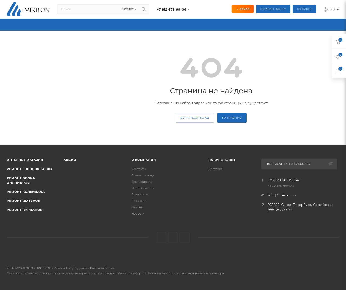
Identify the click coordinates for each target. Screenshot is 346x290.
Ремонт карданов (24, 210)
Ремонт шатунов (23, 200)
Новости (137, 213)
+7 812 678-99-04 (171, 9)
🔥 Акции (243, 9)
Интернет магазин (25, 160)
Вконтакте (161, 237)
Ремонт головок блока (30, 169)
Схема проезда (142, 175)
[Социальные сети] (210, 9)
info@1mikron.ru (282, 195)
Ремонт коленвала (26, 191)
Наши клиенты (142, 188)
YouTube (184, 237)
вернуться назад (195, 117)
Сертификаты (141, 181)
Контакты (304, 9)
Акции (69, 160)
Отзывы (137, 207)
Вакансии (138, 200)
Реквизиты (139, 194)
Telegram (173, 237)
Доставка (215, 169)
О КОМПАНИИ (143, 160)
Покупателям (221, 160)
